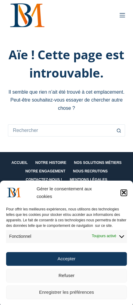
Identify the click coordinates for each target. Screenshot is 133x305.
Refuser (67, 277)
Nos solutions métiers (98, 163)
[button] (124, 195)
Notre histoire (50, 163)
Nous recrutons (90, 171)
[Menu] (122, 15)
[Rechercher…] (60, 130)
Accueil (19, 163)
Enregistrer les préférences (66, 294)
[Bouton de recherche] (119, 130)
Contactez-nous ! (44, 180)
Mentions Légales (88, 180)
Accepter (66, 260)
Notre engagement (45, 171)
